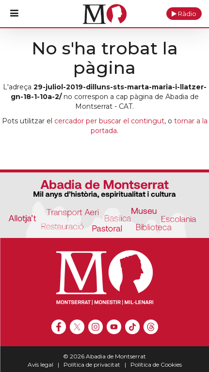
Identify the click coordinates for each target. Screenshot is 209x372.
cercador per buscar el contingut (109, 121)
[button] (184, 13)
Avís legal (40, 364)
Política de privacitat (92, 364)
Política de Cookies (156, 364)
